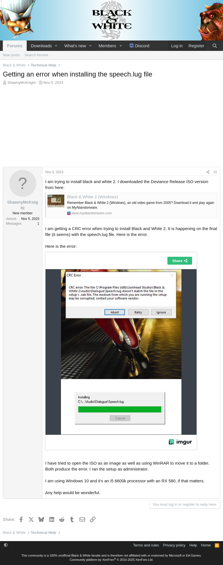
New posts (11, 55)
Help (193, 545)
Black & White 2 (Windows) (92, 196)
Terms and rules (146, 545)
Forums (14, 45)
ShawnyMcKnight (22, 82)
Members (107, 45)
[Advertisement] (111, 127)
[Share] (207, 172)
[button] (56, 45)
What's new (75, 45)
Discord (142, 45)
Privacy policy (174, 545)
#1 (215, 172)
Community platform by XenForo (111, 559)
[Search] (214, 45)
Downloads (41, 45)
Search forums (36, 55)
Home (206, 545)
